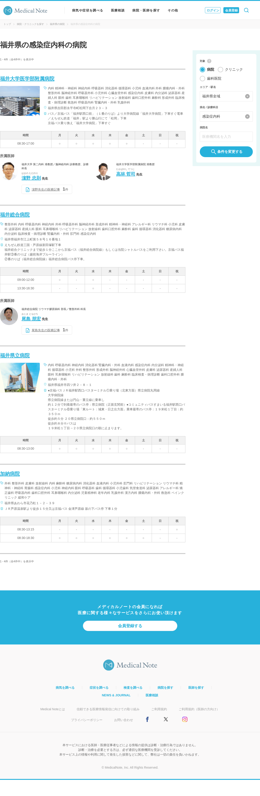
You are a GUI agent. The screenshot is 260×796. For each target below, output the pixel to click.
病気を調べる (65, 687)
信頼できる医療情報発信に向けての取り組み (108, 709)
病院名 (204, 127)
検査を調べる (133, 687)
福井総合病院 (15, 215)
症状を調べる (99, 687)
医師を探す (196, 687)
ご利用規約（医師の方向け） (199, 709)
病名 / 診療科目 (209, 107)
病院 (210, 69)
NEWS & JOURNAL (116, 695)
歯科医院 (214, 78)
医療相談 (118, 10)
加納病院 (10, 474)
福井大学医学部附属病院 (27, 78)
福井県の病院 (57, 24)
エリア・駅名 (208, 87)
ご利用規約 (159, 709)
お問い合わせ (123, 720)
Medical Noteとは (52, 709)
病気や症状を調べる (87, 10)
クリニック (234, 69)
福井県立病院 (15, 355)
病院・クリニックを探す (30, 24)
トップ (7, 24)
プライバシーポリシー (86, 720)
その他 (173, 10)
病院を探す (165, 687)
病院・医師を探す (146, 10)
